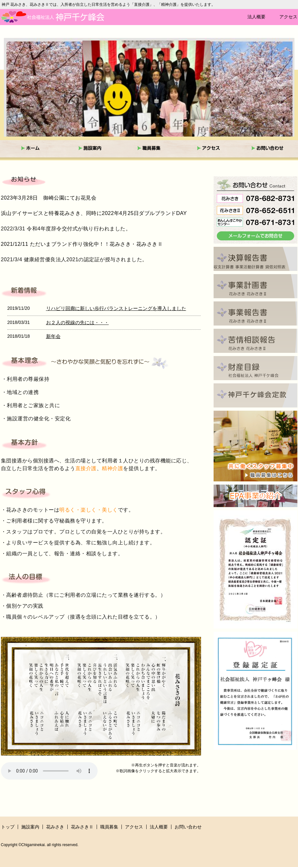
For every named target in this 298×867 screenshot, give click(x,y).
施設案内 (30, 826)
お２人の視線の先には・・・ (77, 322)
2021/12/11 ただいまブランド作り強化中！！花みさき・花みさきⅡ (82, 244)
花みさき (55, 826)
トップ (7, 826)
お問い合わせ (188, 826)
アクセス (288, 16)
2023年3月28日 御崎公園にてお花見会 (49, 198)
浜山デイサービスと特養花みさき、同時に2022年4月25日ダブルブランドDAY (94, 213)
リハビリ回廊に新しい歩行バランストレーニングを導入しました (116, 308)
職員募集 (109, 826)
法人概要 (256, 16)
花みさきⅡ (82, 826)
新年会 (53, 336)
